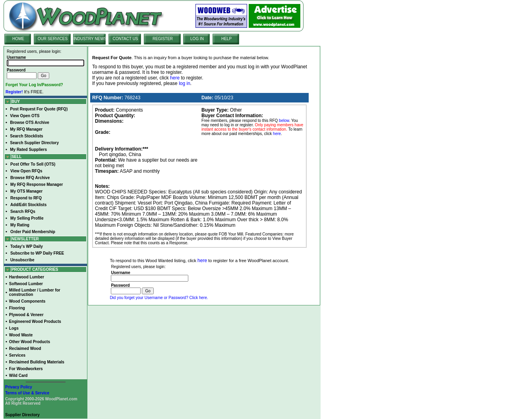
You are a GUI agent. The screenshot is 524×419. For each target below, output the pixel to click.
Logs (14, 328)
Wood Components (27, 301)
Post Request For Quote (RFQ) (39, 109)
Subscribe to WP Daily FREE (37, 253)
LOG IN (197, 39)
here (175, 78)
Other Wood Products (29, 342)
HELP (226, 39)
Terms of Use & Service (27, 393)
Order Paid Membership (32, 232)
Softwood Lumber (26, 284)
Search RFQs (22, 211)
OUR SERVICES (53, 39)
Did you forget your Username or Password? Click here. (159, 297)
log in (184, 83)
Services (17, 355)
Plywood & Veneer (26, 315)
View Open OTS (24, 116)
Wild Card (18, 375)
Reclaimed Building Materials (36, 362)
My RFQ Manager (26, 129)
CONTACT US (125, 39)
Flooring (17, 308)
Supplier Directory (22, 415)
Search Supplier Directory (34, 143)
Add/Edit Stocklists (28, 205)
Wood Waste (21, 335)
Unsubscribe (22, 260)
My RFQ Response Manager (36, 184)
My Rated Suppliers (28, 149)
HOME (18, 39)
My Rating (19, 225)
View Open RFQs (26, 171)
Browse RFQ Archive (30, 178)
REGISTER (163, 39)
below (284, 120)
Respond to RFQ (26, 198)
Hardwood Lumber (26, 277)
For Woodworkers (26, 369)
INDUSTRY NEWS (90, 39)
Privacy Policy (18, 387)
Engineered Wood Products (35, 321)
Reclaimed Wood (25, 348)
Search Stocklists (26, 136)
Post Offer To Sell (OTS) (32, 164)
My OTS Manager (26, 191)
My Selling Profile (26, 218)
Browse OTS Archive (29, 122)
